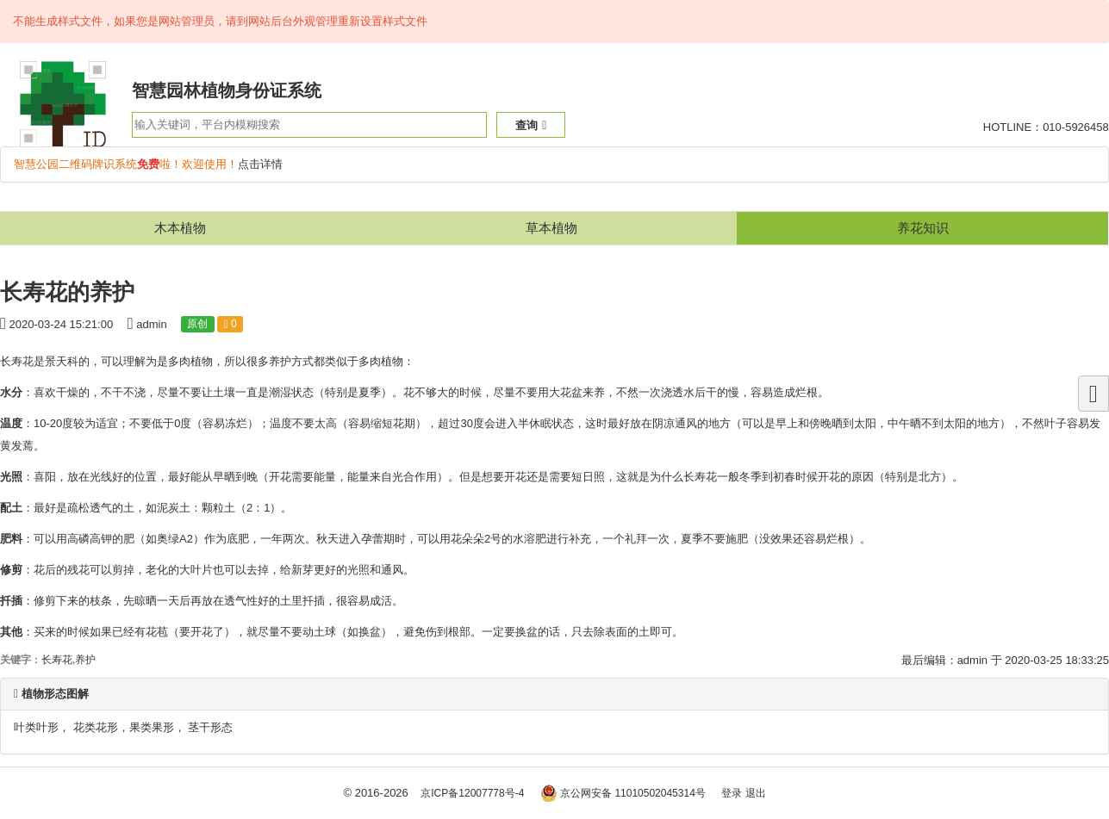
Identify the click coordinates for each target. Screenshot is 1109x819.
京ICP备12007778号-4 (472, 793)
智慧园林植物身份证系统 (226, 90)
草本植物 (551, 227)
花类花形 (95, 727)
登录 (731, 793)
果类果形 (151, 727)
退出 (755, 793)
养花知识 (923, 227)
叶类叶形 (36, 727)
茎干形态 (210, 727)
